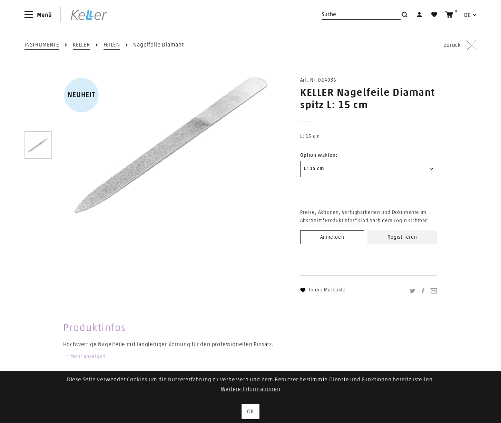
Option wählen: (318, 155)
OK (250, 411)
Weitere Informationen (251, 389)
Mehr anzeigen (85, 356)
